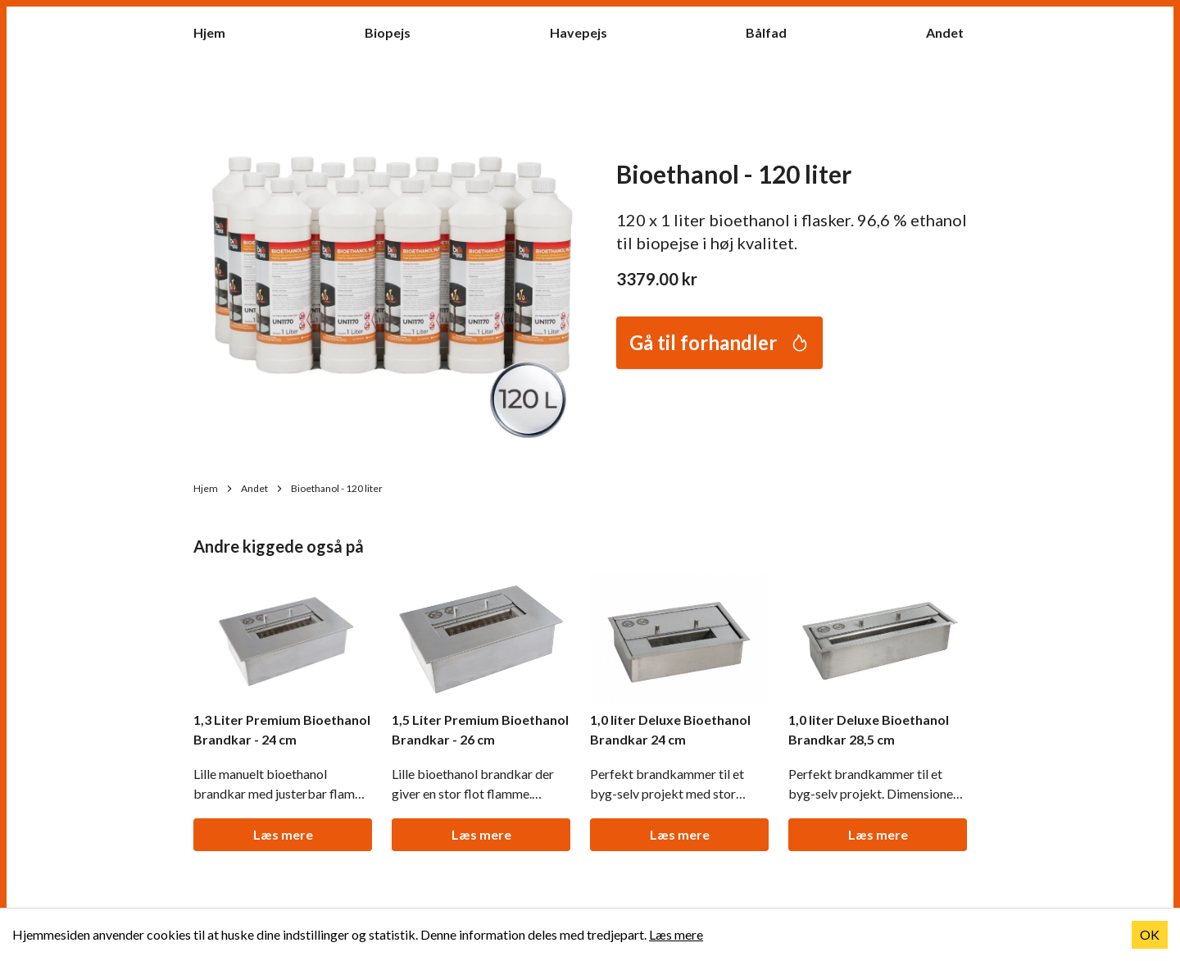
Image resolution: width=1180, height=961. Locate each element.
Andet (953, 31)
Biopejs (396, 31)
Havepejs (587, 31)
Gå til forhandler (719, 342)
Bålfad (774, 31)
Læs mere (283, 834)
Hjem (217, 31)
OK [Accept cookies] (1150, 934)
